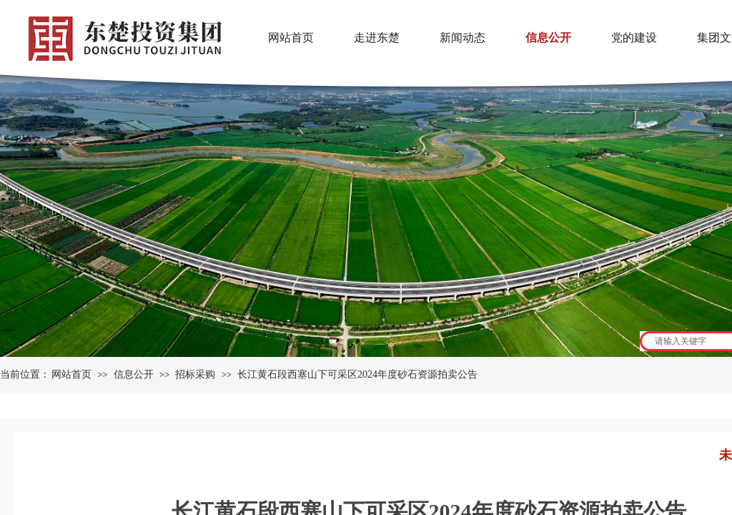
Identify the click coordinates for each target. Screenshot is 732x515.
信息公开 (134, 374)
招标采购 (195, 374)
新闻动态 (462, 37)
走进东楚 (377, 37)
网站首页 (71, 374)
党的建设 (634, 37)
